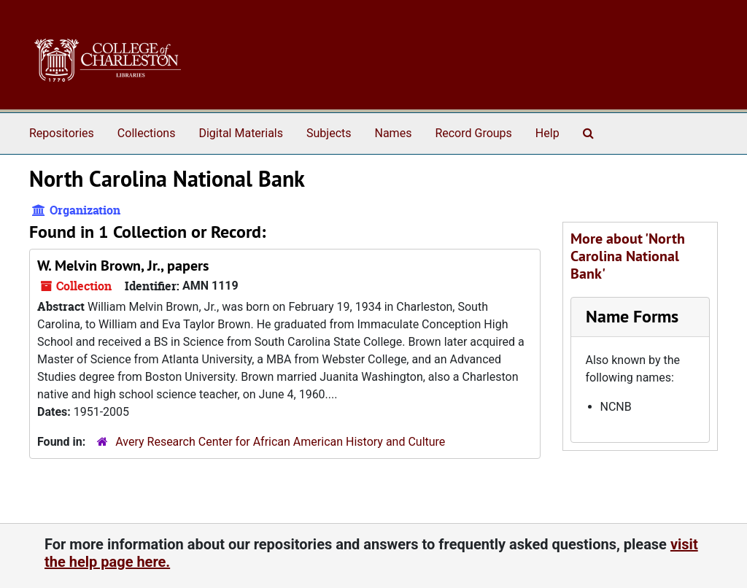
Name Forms (632, 316)
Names (393, 133)
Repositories (61, 133)
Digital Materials (240, 133)
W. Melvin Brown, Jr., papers (123, 265)
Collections (146, 133)
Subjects (328, 133)
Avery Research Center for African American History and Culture (280, 442)
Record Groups (473, 133)
